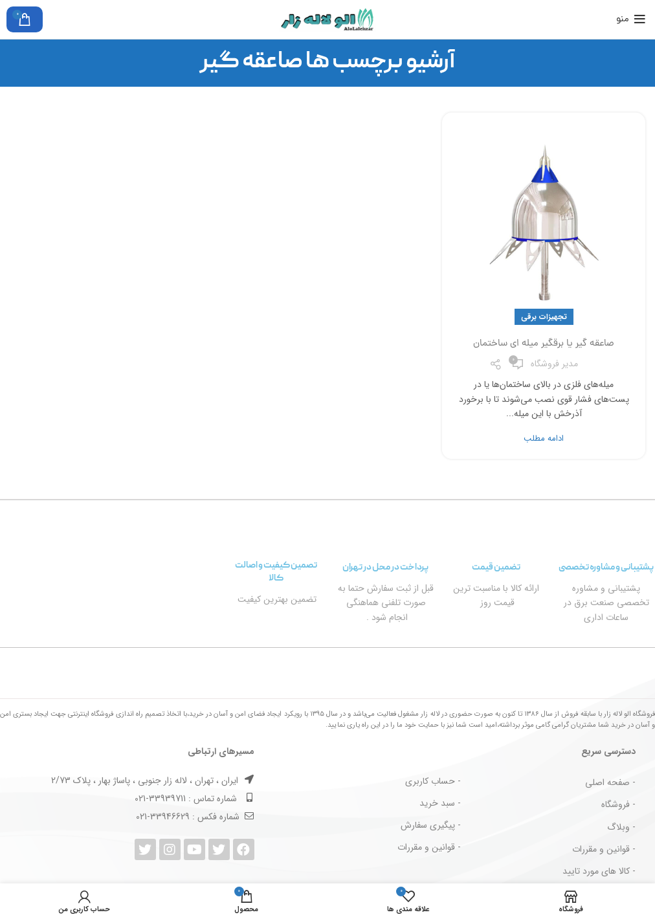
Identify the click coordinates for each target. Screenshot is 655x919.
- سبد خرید (440, 803)
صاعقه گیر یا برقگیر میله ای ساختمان (543, 344)
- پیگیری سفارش (431, 825)
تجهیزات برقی (544, 317)
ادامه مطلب (544, 438)
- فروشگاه (618, 804)
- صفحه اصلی (610, 782)
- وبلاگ (621, 827)
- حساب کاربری (433, 781)
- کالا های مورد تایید (599, 871)
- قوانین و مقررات (604, 849)
